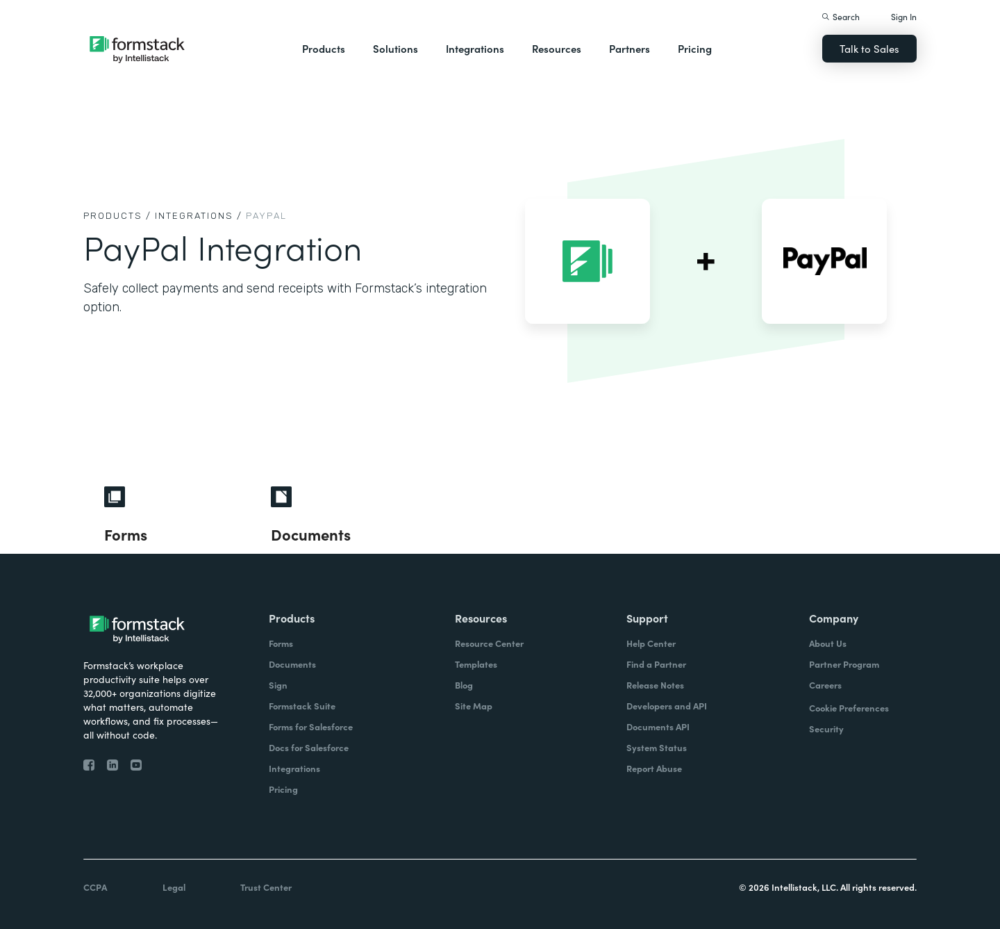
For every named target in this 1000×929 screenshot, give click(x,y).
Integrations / (198, 216)
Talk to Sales (869, 48)
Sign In (904, 16)
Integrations (475, 48)
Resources (556, 48)
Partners (629, 48)
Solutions (395, 48)
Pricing (695, 48)
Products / (117, 216)
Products (323, 48)
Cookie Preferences (849, 707)
